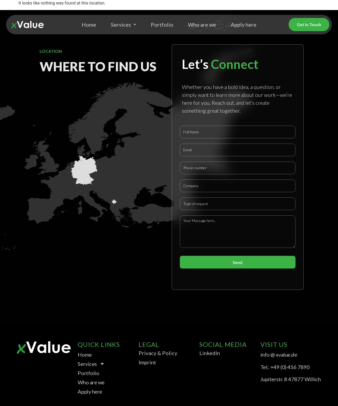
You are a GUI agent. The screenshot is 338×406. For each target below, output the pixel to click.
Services (123, 24)
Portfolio (162, 24)
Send (237, 262)
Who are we (202, 24)
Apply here (243, 24)
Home (89, 24)
